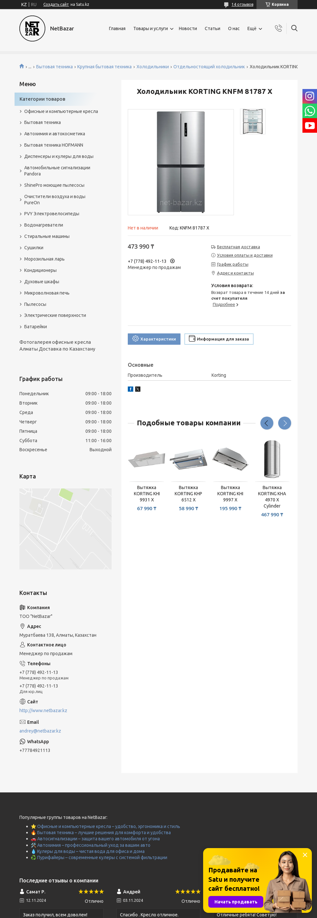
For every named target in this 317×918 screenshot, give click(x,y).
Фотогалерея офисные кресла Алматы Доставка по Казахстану (57, 345)
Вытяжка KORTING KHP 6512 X (188, 493)
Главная (117, 28)
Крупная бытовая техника (104, 66)
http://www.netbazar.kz (43, 710)
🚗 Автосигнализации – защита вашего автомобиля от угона (95, 838)
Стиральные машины (47, 236)
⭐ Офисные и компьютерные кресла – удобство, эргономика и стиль (105, 826)
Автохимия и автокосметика (54, 133)
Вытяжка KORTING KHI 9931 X (147, 493)
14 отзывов (242, 4)
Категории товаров (42, 99)
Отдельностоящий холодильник (209, 66)
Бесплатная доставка (238, 246)
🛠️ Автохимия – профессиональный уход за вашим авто (90, 845)
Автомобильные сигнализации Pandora (57, 170)
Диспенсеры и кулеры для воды (58, 156)
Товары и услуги (150, 28)
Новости (188, 28)
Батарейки (35, 326)
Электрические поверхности (55, 315)
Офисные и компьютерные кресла (61, 111)
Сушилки (33, 247)
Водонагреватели (43, 225)
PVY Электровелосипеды (51, 213)
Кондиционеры (40, 270)
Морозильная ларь (44, 259)
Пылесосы (35, 304)
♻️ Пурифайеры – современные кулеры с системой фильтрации (99, 857)
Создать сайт (56, 4)
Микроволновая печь (47, 293)
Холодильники (153, 66)
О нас (234, 28)
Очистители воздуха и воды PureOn (54, 199)
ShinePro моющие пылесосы (54, 185)
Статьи (212, 28)
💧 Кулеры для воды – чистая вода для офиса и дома (88, 851)
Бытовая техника (54, 66)
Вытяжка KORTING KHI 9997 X (230, 493)
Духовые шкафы (41, 281)
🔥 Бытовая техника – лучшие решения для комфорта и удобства (101, 832)
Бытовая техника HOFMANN (53, 145)
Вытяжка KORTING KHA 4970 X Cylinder (272, 497)
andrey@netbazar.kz (40, 730)
